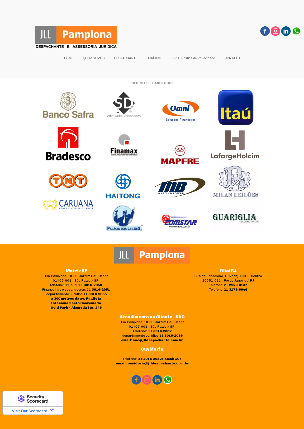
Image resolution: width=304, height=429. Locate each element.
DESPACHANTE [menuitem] (126, 58)
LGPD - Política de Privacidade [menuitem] (193, 58)
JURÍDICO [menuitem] (154, 58)
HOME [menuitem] (68, 58)
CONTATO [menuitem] (232, 58)
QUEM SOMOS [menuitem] (94, 58)
